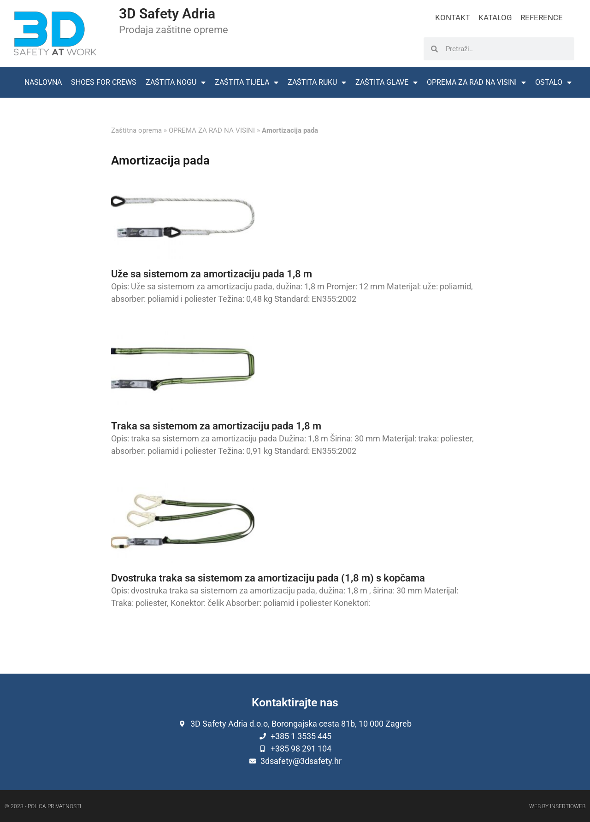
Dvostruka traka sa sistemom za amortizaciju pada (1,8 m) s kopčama (268, 578)
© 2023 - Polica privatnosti (43, 806)
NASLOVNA (43, 82)
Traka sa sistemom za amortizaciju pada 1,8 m (216, 426)
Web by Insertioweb (557, 806)
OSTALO (553, 82)
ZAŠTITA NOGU (176, 82)
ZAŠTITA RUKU (317, 82)
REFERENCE (541, 17)
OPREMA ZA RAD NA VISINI (476, 82)
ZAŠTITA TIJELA (246, 82)
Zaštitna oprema (136, 130)
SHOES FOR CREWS (103, 82)
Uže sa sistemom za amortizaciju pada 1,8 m (211, 274)
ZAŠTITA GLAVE (386, 82)
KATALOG (495, 17)
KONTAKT (452, 17)
